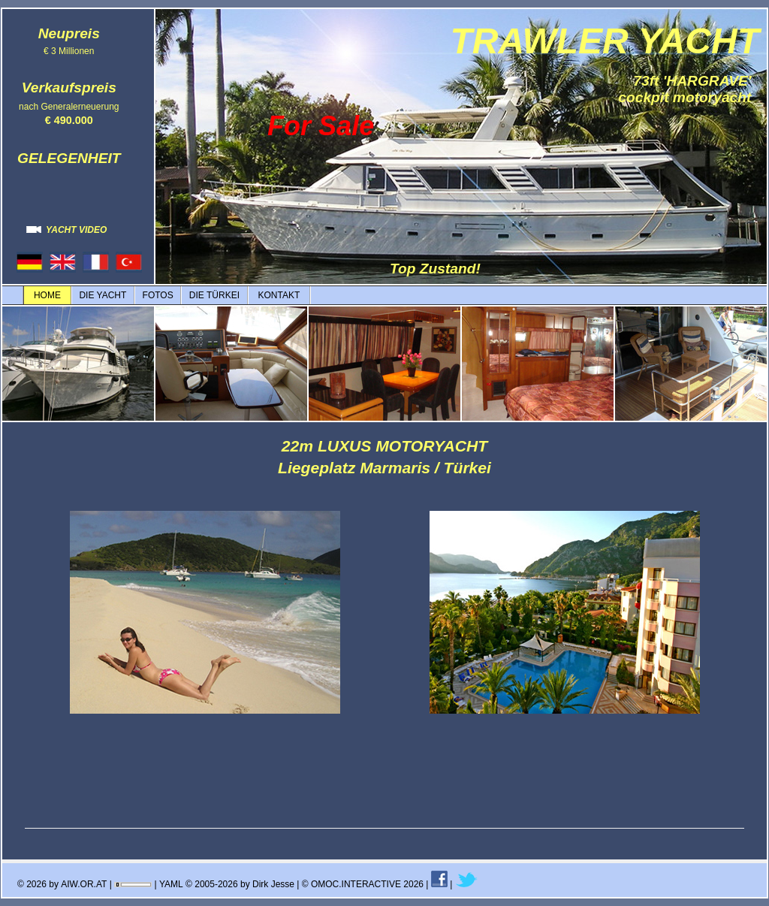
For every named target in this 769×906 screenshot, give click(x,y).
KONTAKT (278, 295)
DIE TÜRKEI (214, 295)
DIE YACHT (102, 295)
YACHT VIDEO (66, 230)
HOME (48, 295)
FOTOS (158, 295)
